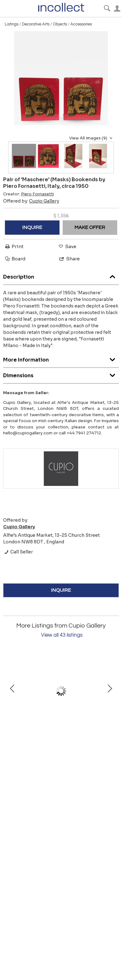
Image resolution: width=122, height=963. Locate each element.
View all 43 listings (62, 635)
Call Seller (18, 552)
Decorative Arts (35, 24)
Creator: (28, 194)
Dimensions (61, 374)
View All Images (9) (91, 138)
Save (67, 246)
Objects (60, 24)
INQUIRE (32, 227)
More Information (61, 358)
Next (109, 691)
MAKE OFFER (89, 227)
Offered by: (31, 201)
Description (61, 275)
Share (69, 259)
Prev (12, 691)
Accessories (81, 24)
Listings (11, 24)
